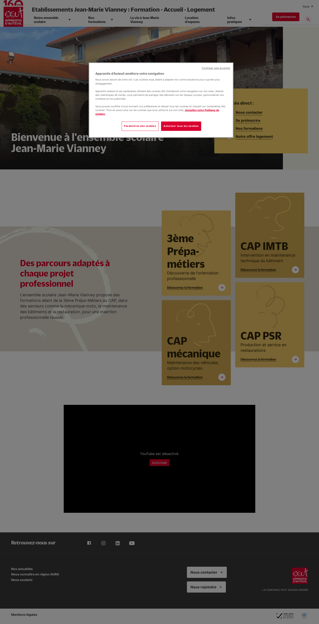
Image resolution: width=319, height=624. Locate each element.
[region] (161, 100)
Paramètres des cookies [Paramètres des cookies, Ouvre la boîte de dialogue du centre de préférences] (140, 126)
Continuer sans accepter (216, 68)
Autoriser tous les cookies (181, 126)
